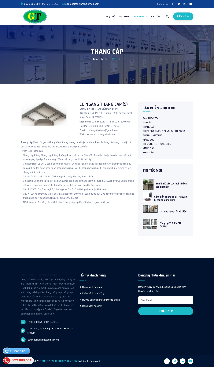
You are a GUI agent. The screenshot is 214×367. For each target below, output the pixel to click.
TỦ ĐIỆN (147, 122)
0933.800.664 (18, 360)
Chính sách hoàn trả (91, 306)
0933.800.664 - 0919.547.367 (39, 4)
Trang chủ (109, 16)
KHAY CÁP (148, 152)
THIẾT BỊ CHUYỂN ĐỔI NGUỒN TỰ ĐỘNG (164, 131)
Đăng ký (166, 311)
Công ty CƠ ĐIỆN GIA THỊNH (170, 225)
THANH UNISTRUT (152, 135)
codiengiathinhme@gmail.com (80, 4)
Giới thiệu (124, 16)
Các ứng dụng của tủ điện (173, 211)
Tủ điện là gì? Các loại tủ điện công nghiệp (171, 185)
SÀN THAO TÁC (151, 118)
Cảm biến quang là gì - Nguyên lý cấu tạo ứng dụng (170, 198)
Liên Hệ (183, 16)
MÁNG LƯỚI (149, 139)
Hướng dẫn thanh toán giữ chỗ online (100, 300)
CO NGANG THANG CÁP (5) (104, 104)
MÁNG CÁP (149, 148)
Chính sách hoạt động (92, 293)
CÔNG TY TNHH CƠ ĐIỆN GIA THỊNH (40, 275)
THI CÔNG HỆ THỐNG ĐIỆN (157, 144)
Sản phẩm (139, 16)
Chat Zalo (14, 351)
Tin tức (155, 16)
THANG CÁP (149, 126)
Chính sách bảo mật (91, 287)
